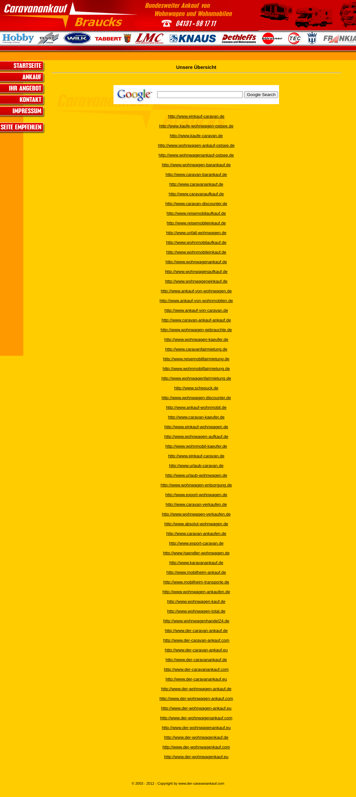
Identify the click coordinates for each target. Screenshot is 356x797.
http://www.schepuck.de (196, 388)
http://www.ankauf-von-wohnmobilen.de (196, 300)
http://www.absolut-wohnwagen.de (196, 523)
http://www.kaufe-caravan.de (196, 135)
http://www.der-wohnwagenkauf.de (196, 737)
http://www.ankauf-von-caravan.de (196, 310)
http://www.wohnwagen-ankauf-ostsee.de (196, 145)
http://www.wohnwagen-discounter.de (196, 397)
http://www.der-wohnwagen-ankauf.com (196, 698)
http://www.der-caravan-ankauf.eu (196, 650)
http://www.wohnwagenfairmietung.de (196, 378)
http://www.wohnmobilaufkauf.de (196, 242)
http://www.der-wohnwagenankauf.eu (196, 727)
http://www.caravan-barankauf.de (196, 174)
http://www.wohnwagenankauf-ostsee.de (196, 155)
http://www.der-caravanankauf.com (196, 669)
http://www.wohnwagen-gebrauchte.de (196, 329)
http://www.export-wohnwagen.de (196, 494)
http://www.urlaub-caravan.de (196, 465)
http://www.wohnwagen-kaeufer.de (196, 339)
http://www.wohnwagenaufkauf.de (196, 271)
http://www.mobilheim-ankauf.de (196, 572)
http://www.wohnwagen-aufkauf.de (196, 436)
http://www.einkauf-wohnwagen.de (196, 426)
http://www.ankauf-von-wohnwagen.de (196, 291)
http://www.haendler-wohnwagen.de (196, 553)
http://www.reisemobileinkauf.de (196, 223)
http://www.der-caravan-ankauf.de (196, 630)
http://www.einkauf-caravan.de (196, 116)
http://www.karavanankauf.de (196, 562)
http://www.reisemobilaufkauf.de (196, 213)
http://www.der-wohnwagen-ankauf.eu (196, 708)
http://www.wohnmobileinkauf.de (196, 252)
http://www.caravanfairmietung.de (196, 349)
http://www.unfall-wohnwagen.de (196, 232)
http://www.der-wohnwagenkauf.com (196, 747)
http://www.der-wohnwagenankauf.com (196, 717)
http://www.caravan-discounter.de (196, 203)
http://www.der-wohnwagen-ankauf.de (196, 688)
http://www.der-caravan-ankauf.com (196, 640)
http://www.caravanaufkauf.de (196, 193)
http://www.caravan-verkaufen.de (196, 504)
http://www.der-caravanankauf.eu (196, 679)
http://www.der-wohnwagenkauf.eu (196, 756)
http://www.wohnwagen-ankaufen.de (196, 591)
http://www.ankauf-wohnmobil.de (196, 407)
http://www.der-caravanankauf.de (196, 659)
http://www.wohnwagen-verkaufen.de (196, 514)
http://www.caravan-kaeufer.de (196, 417)
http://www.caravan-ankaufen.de (196, 533)
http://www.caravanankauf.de (196, 184)
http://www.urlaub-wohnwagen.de (196, 475)
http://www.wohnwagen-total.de (196, 611)
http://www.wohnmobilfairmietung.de (196, 368)
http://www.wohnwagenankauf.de (196, 261)
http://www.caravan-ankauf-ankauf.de (196, 320)
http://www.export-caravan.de (196, 543)
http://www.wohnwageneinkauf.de (196, 281)
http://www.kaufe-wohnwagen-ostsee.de (196, 126)
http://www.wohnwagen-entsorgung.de (196, 485)
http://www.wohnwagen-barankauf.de (196, 164)
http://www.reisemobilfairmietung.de (196, 358)
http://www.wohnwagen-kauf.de (196, 601)
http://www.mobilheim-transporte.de (196, 582)
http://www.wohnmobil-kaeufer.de (196, 446)
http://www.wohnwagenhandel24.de (196, 620)
